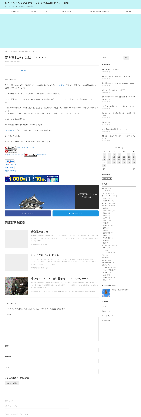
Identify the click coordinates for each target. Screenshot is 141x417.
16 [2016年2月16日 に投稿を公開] (109, 160)
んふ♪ (105, 275)
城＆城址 (128, 11)
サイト (7, 367)
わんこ (48, 11)
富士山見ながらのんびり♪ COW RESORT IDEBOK (118, 83)
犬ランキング (41, 155)
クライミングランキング (25, 148)
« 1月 (103, 169)
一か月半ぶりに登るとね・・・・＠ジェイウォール (118, 106)
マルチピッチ (107, 210)
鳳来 (104, 240)
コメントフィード (107, 316)
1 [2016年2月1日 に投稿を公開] (104, 154)
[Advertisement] (71, 32)
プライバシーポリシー (12, 406)
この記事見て (9, 130)
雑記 (104, 280)
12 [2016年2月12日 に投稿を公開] (124, 157)
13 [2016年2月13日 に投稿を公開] (129, 157)
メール (8, 356)
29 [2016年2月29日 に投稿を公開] (104, 165)
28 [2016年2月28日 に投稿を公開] (134, 163)
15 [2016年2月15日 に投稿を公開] (104, 160)
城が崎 (105, 213)
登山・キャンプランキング (14, 155)
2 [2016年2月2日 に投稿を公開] (109, 154)
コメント (8, 315)
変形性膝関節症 (107, 262)
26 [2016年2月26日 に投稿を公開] (124, 163)
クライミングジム (107, 245)
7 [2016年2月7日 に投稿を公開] (133, 154)
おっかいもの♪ (107, 267)
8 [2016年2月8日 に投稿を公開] (104, 157)
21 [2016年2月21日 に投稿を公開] (134, 160)
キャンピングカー (107, 196)
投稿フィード (106, 311)
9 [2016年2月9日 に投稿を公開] (109, 157)
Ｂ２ (104, 250)
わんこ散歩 (105, 193)
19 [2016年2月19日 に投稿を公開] (124, 160)
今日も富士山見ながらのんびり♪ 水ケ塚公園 (116, 76)
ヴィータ (106, 198)
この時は (61, 85)
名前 (7, 346)
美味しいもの (107, 277)
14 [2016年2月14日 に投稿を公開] (134, 157)
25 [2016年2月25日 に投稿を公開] (119, 163)
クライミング (15, 11)
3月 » (134, 169)
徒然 (103, 265)
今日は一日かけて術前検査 (110, 69)
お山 (104, 208)
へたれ (105, 272)
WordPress (24, 414)
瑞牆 (104, 235)
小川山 (105, 220)
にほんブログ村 (10, 164)
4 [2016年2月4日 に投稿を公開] (119, 154)
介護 (103, 255)
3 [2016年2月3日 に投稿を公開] (114, 154)
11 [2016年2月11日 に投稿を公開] (119, 157)
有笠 (104, 223)
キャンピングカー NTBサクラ (99, 11)
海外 (104, 230)
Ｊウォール (106, 252)
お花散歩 (33, 11)
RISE (105, 248)
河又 (104, 228)
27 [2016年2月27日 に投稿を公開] (129, 163)
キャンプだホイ (66, 11)
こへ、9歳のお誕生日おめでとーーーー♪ (114, 129)
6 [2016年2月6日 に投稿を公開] (128, 154)
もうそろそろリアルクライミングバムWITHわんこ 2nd (37, 2)
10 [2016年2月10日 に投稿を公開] (114, 157)
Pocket (23, 70)
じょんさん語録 (108, 270)
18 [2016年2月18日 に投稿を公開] (119, 160)
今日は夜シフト (107, 122)
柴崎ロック (106, 225)
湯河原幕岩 (106, 233)
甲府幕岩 (106, 238)
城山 (104, 215)
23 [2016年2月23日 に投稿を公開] (109, 163)
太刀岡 (105, 218)
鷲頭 (104, 243)
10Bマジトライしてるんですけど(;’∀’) (113, 90)
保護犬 (104, 257)
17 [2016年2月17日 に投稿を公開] (114, 160)
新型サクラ (106, 201)
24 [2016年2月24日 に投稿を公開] (114, 163)
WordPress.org (106, 320)
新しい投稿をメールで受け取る (18, 378)
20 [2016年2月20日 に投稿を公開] (129, 160)
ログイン (104, 306)
